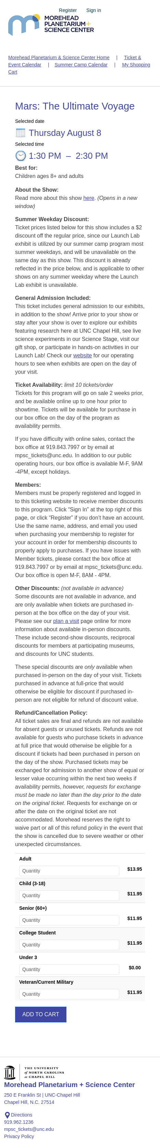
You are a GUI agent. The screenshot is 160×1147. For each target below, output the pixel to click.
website (82, 355)
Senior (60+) (33, 908)
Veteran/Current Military (46, 982)
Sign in (93, 10)
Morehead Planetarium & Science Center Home (59, 57)
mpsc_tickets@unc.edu (29, 1129)
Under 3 (28, 957)
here (88, 198)
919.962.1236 (19, 1122)
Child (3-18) (32, 883)
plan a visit (66, 621)
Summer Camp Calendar (81, 64)
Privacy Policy (19, 1136)
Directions (18, 1115)
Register (68, 10)
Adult (25, 859)
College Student (37, 932)
